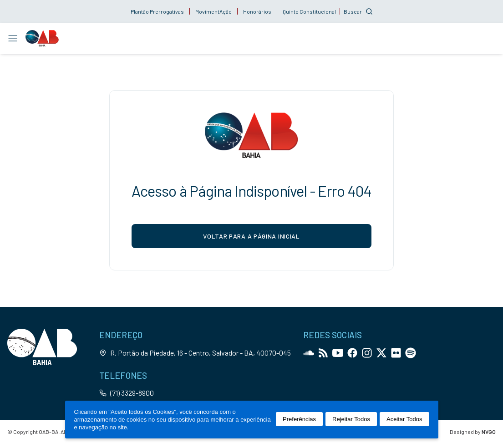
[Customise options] (358, 11)
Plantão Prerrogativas (157, 11)
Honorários (257, 11)
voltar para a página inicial (251, 236)
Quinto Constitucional (309, 11)
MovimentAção (213, 11)
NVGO (489, 431)
